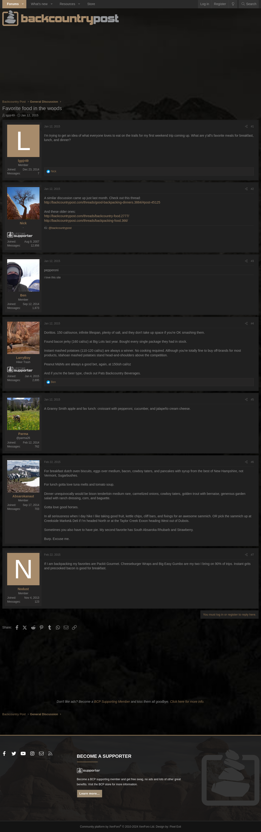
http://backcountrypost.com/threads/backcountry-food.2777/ (86, 216)
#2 (252, 189)
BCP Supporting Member (112, 701)
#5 (252, 399)
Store (91, 4)
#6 (252, 462)
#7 (252, 554)
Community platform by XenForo (118, 826)
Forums (13, 4)
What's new (39, 4)
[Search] (249, 4)
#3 (252, 261)
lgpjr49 (10, 115)
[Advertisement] (130, 62)
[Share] (246, 126)
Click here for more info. (187, 701)
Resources (67, 4)
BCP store (128, 786)
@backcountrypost (60, 228)
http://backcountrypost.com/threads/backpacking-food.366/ (86, 220)
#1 (252, 126)
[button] (22, 4)
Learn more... (91, 796)
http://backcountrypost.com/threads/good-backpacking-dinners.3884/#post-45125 (102, 202)
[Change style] (232, 4)
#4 (252, 323)
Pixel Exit (171, 826)
